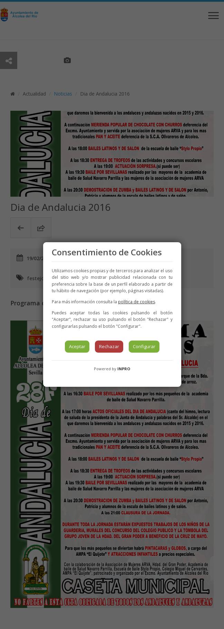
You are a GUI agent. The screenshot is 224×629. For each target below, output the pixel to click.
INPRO (123, 368)
